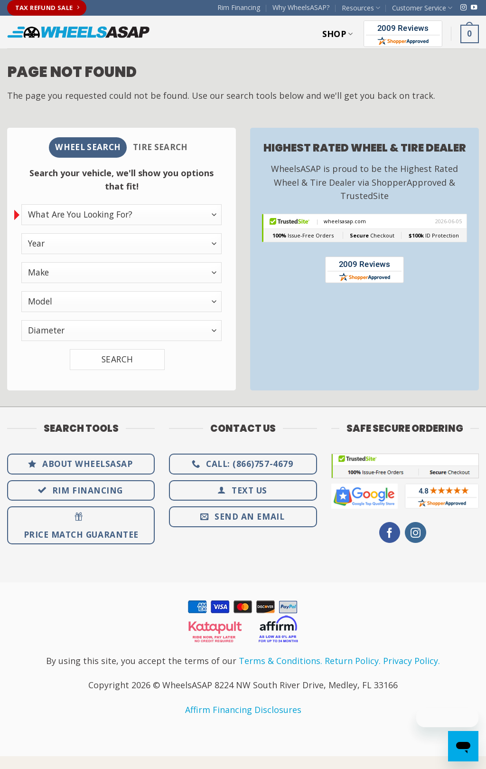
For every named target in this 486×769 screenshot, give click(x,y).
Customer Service (422, 8)
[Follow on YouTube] (474, 7)
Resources (361, 8)
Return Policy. (353, 661)
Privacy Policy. (411, 661)
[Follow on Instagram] (463, 7)
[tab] (86, 148)
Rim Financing (239, 7)
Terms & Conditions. (280, 661)
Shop (337, 33)
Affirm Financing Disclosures (243, 710)
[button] (469, 33)
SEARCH (117, 360)
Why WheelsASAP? (301, 7)
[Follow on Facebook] (389, 533)
